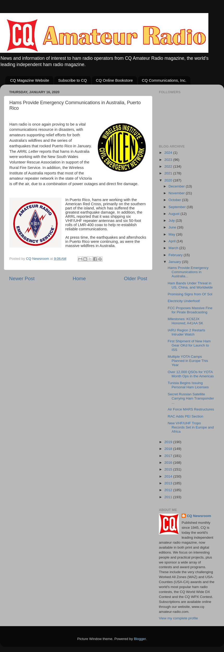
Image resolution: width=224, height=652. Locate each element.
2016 (168, 463)
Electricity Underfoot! (184, 301)
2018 (168, 449)
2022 (168, 166)
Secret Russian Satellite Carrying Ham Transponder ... (191, 398)
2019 (168, 442)
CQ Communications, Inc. (164, 80)
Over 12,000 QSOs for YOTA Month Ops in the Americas (191, 374)
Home (79, 278)
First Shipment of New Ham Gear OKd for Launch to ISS (189, 345)
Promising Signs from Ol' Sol (190, 294)
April (173, 241)
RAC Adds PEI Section (185, 416)
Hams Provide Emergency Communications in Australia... (188, 272)
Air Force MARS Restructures (191, 409)
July (172, 220)
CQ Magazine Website (29, 80)
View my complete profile (178, 618)
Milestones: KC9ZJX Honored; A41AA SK (185, 321)
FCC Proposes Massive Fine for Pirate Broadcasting (190, 310)
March (174, 248)
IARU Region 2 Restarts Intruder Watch (186, 332)
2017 (168, 456)
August (175, 214)
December (177, 186)
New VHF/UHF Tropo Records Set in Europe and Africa (191, 427)
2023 (168, 160)
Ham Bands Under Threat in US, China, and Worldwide (190, 285)
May (172, 234)
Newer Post (22, 278)
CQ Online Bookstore (114, 80)
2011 (168, 497)
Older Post (135, 278)
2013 (168, 483)
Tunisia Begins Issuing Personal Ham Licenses (188, 385)
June (173, 227)
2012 (168, 490)
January (175, 262)
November (177, 193)
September (178, 207)
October (175, 200)
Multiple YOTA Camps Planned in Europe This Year (188, 361)
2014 (168, 476)
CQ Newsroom (199, 516)
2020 (168, 180)
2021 (168, 173)
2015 (168, 469)
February (176, 255)
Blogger (140, 639)
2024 (168, 153)
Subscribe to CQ (72, 80)
